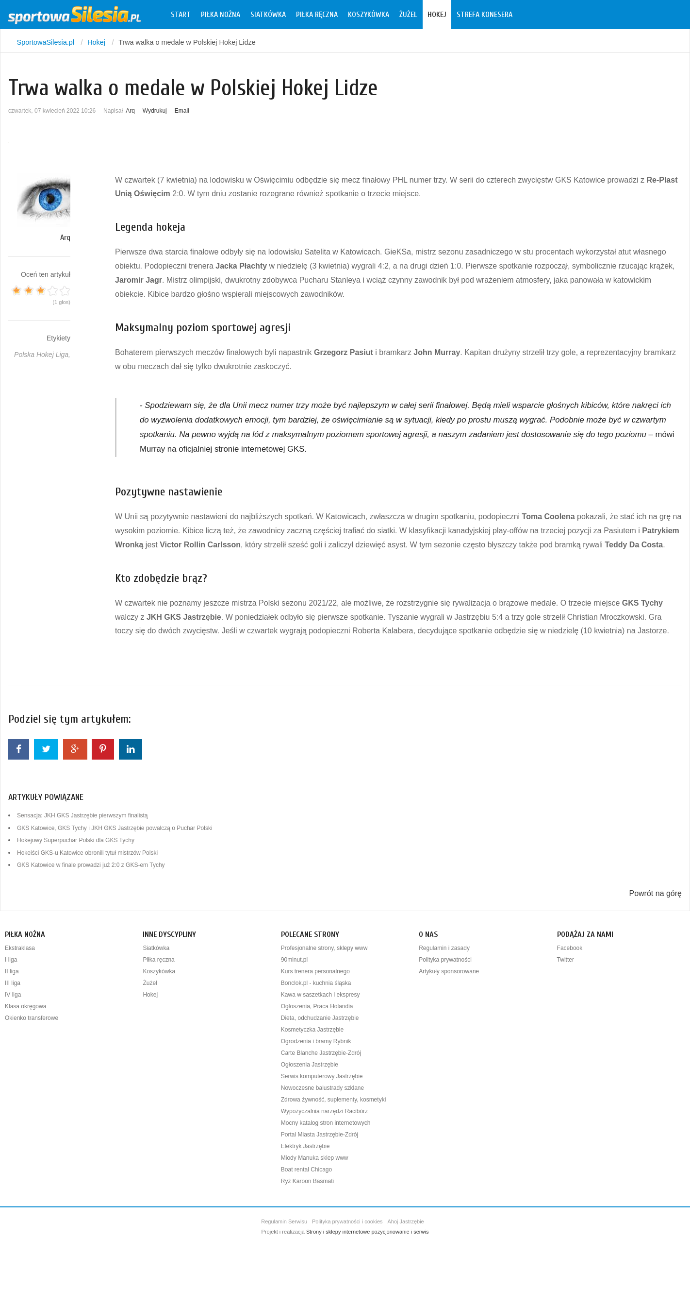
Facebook (570, 948)
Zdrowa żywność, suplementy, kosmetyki (333, 1099)
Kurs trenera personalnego (315, 971)
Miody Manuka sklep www (314, 1157)
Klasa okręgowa (25, 1006)
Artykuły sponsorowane (449, 971)
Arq (130, 110)
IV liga (13, 994)
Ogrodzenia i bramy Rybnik (316, 1041)
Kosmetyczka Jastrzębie (312, 1029)
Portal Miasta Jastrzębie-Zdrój (319, 1134)
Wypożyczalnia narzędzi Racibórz (324, 1111)
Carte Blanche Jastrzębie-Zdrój (321, 1053)
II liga (12, 971)
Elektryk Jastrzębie (305, 1146)
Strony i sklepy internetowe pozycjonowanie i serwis (367, 1232)
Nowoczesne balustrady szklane (322, 1088)
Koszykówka (368, 14)
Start (181, 14)
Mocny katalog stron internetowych (326, 1122)
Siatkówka (268, 14)
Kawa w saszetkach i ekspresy (320, 994)
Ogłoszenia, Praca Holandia (317, 1006)
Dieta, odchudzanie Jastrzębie (320, 1018)
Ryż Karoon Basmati (307, 1181)
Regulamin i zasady (444, 948)
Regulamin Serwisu (284, 1221)
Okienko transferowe (31, 1018)
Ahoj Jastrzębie (406, 1221)
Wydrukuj (155, 110)
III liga (12, 983)
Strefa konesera (484, 14)
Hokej (436, 14)
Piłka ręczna (317, 14)
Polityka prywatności (445, 959)
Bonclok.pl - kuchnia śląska (316, 983)
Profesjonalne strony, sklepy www (324, 948)
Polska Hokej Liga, (42, 354)
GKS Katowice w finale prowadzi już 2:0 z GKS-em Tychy (91, 865)
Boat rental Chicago (306, 1169)
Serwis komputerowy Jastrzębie (322, 1076)
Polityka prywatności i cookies (347, 1221)
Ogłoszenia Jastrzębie (309, 1064)
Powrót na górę (655, 893)
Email (182, 110)
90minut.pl (294, 959)
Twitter (565, 959)
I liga (11, 959)
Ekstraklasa (20, 948)
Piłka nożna (220, 14)
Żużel (408, 14)
